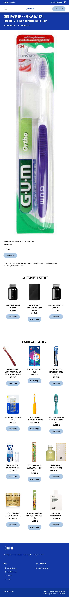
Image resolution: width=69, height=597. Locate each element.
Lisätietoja (10, 255)
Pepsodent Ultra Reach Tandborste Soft (56, 371)
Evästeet (62, 591)
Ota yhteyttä (53, 591)
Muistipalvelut (12, 572)
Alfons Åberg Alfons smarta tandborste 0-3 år (34, 515)
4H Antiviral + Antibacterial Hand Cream (34, 307)
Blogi (8, 579)
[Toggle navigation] (6, 8)
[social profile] (17, 2)
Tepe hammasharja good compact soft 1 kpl (34, 467)
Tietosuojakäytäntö (49, 594)
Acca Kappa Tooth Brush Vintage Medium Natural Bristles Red (13, 371)
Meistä (9, 576)
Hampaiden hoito (11, 25)
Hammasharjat (24, 25)
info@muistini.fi (43, 568)
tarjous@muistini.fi (56, 2)
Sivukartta (61, 594)
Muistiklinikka (11, 568)
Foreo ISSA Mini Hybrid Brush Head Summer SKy (56, 419)
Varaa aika (59, 9)
